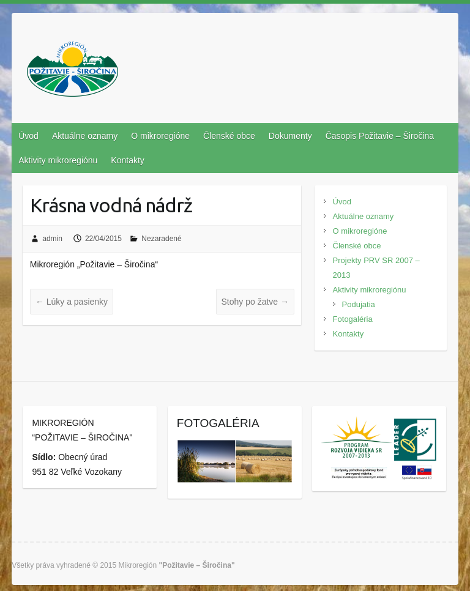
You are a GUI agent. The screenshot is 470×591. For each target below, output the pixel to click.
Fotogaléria (353, 319)
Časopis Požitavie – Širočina (380, 136)
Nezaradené (161, 238)
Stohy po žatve (255, 302)
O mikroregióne (160, 136)
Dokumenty (290, 136)
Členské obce (229, 136)
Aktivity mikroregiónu (57, 160)
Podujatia (358, 304)
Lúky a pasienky (71, 302)
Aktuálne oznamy (85, 136)
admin (52, 238)
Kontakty (127, 160)
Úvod (28, 136)
